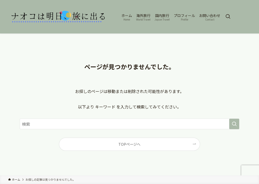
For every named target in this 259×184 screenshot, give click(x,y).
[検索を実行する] (234, 124)
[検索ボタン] (227, 16)
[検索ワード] (129, 124)
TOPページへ (129, 144)
